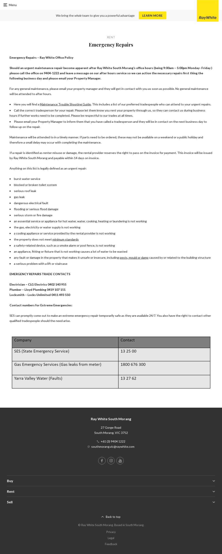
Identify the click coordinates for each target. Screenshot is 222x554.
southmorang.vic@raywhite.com (112, 446)
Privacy (111, 532)
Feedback (111, 544)
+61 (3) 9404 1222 (113, 441)
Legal (111, 538)
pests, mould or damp (134, 257)
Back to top (113, 516)
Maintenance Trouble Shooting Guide (65, 104)
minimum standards (65, 239)
